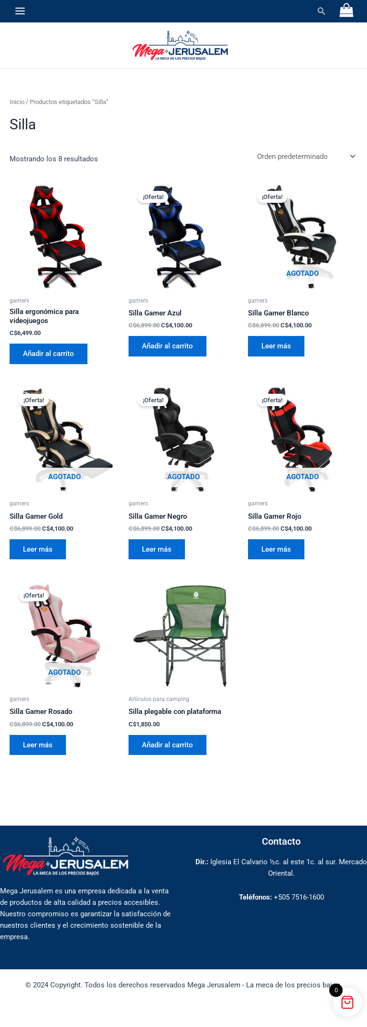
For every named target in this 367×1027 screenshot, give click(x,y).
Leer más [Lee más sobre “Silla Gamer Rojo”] (276, 549)
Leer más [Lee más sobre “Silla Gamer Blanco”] (276, 346)
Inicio (17, 101)
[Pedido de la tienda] (305, 157)
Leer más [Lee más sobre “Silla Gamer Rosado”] (38, 745)
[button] (321, 11)
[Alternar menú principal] (20, 10)
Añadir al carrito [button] (48, 353)
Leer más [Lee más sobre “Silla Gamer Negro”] (157, 549)
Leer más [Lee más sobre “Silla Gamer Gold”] (38, 549)
